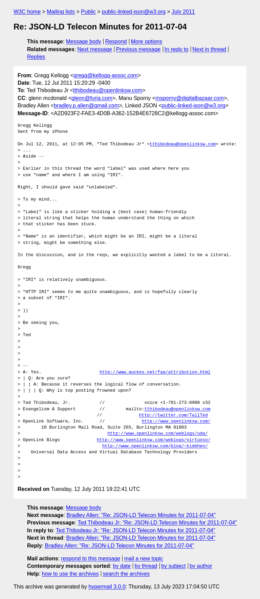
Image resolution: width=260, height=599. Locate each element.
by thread (146, 566)
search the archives (126, 574)
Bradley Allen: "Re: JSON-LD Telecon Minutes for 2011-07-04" (141, 515)
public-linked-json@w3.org (134, 12)
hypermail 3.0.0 (106, 587)
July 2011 (183, 12)
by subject (173, 566)
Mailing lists (61, 12)
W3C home (27, 12)
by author (201, 566)
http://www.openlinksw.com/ (176, 421)
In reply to (176, 49)
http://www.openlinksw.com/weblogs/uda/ (157, 434)
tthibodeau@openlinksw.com (107, 90)
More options (146, 41)
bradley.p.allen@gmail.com (86, 105)
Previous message (138, 49)
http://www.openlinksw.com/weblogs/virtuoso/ (153, 440)
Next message (95, 49)
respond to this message (90, 558)
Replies (36, 57)
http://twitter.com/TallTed (173, 415)
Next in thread (209, 49)
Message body (83, 41)
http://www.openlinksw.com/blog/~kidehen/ (155, 446)
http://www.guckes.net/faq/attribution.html (155, 372)
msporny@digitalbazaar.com (189, 98)
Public (88, 12)
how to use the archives (70, 574)
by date (121, 566)
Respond (116, 41)
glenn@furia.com (91, 98)
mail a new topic (143, 558)
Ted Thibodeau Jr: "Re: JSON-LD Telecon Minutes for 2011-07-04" (157, 522)
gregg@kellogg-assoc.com (105, 75)
